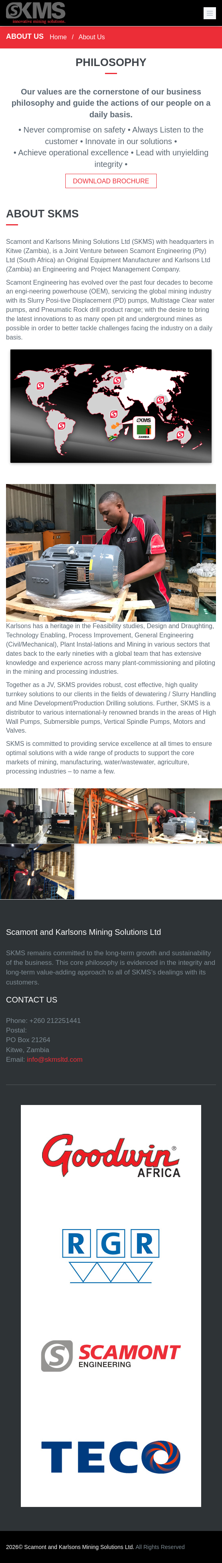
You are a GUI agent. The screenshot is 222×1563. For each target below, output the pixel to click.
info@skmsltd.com (55, 1059)
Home (58, 37)
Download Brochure (111, 181)
